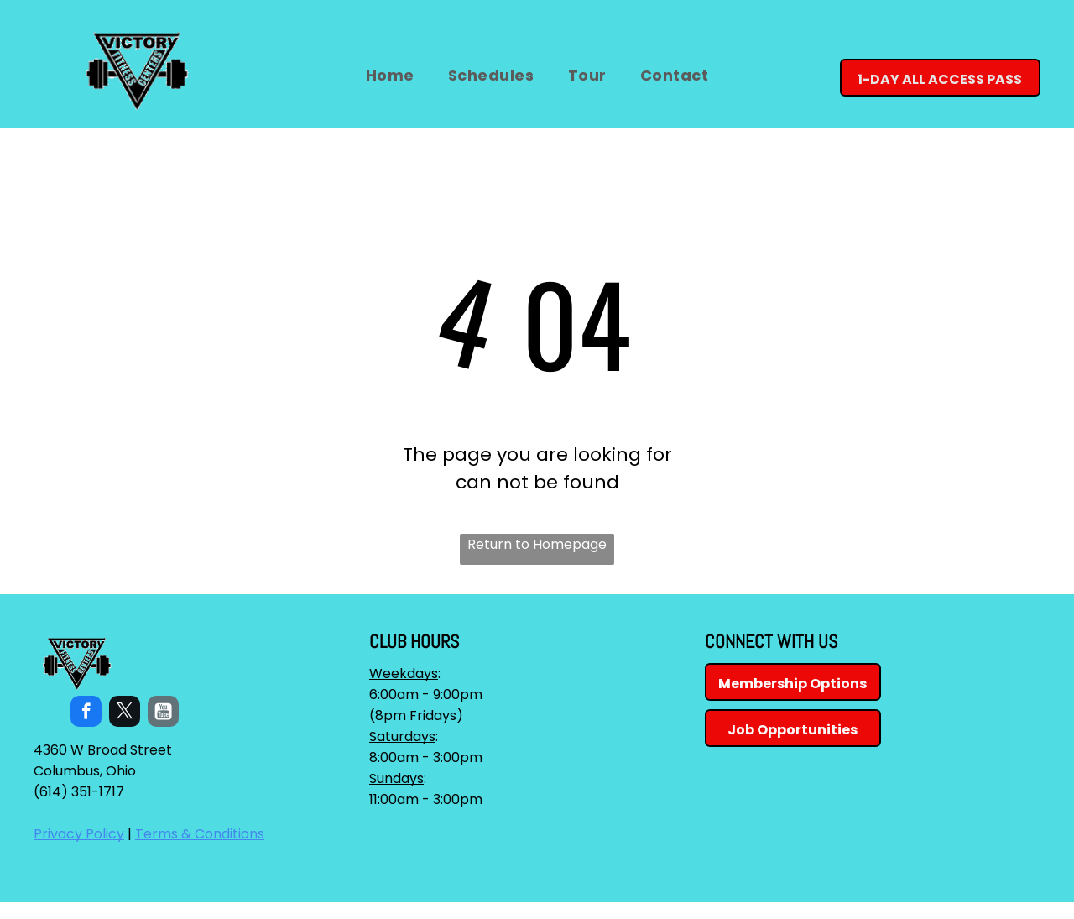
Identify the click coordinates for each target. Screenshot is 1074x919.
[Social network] (163, 713)
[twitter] (124, 713)
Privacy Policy (79, 833)
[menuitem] (390, 75)
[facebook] (86, 713)
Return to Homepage (537, 544)
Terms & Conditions (199, 833)
